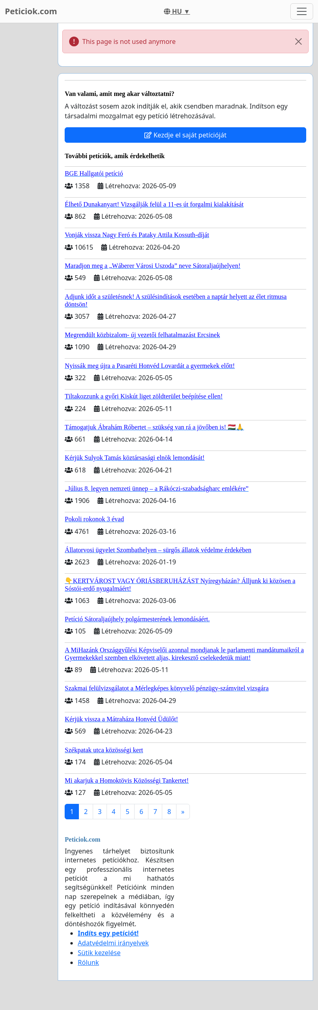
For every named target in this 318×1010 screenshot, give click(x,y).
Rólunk (88, 962)
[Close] (298, 41)
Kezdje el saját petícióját (185, 135)
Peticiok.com (31, 11)
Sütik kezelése (99, 952)
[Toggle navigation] (301, 11)
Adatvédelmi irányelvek (113, 942)
